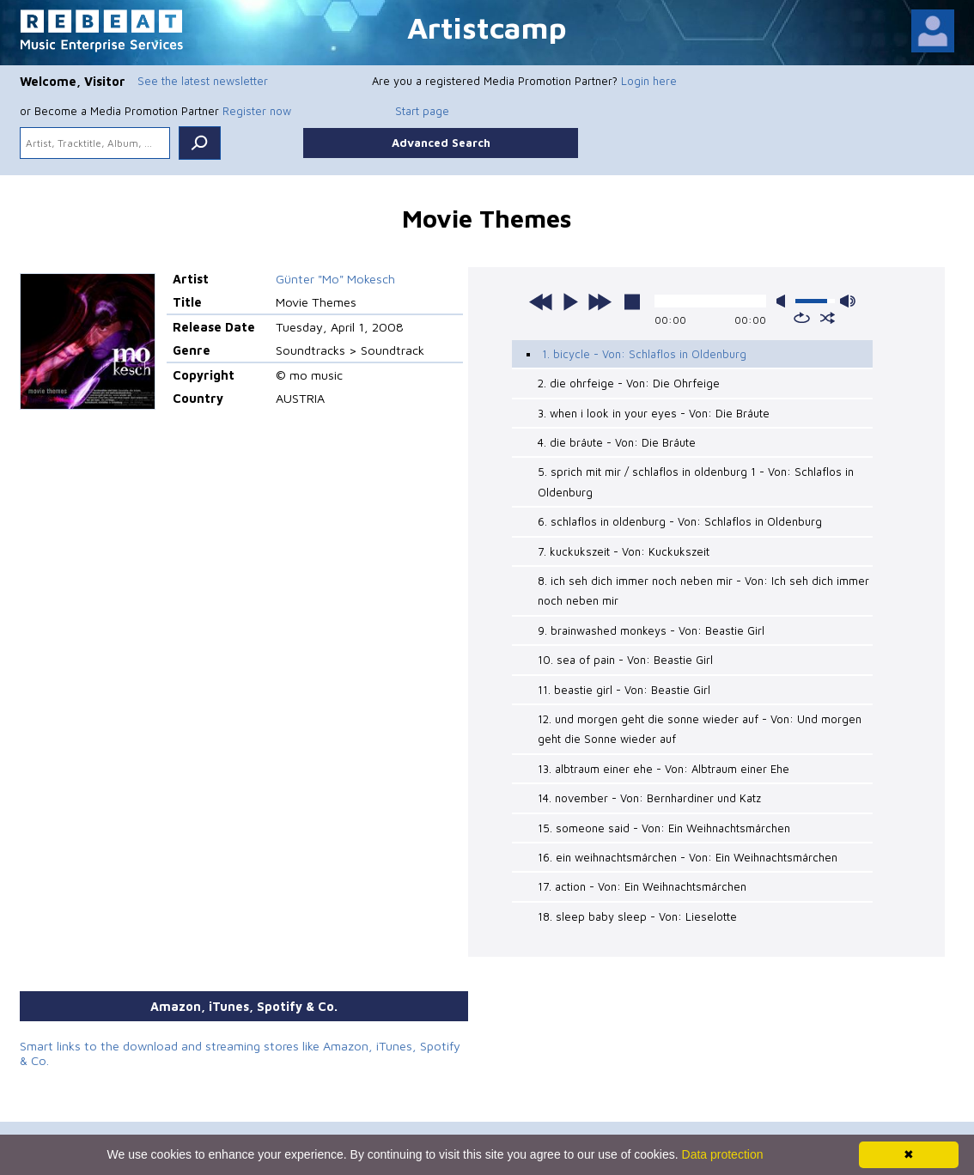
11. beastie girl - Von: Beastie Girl (624, 690)
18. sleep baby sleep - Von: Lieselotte (637, 916)
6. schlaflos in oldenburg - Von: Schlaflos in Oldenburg (680, 521)
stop (632, 301)
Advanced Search (441, 142)
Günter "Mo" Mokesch (335, 278)
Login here (649, 81)
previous (541, 301)
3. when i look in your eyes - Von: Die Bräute (654, 413)
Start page (422, 111)
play (570, 301)
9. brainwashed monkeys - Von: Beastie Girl (651, 630)
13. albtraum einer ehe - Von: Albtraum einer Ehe (663, 769)
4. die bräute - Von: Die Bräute (617, 442)
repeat (802, 318)
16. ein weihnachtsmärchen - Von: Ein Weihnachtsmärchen (687, 857)
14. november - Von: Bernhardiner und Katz (649, 798)
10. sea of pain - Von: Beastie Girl (625, 660)
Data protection (723, 1154)
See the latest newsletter (202, 81)
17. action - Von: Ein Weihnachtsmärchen (642, 886)
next (599, 301)
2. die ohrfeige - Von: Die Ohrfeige (629, 383)
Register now (256, 111)
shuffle (827, 318)
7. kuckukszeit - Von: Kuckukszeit (623, 551)
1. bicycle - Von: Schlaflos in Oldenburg (644, 354)
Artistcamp (487, 27)
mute (784, 301)
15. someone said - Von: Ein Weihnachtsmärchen (664, 828)
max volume (847, 301)
